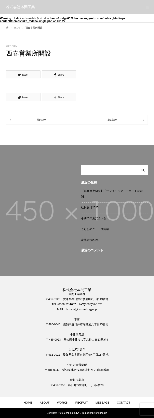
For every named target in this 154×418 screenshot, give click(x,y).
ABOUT (44, 402)
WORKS (62, 402)
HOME (28, 402)
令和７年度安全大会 (93, 218)
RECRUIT (81, 402)
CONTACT (123, 402)
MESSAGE (102, 402)
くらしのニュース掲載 (95, 229)
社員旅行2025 (89, 207)
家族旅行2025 (89, 239)
